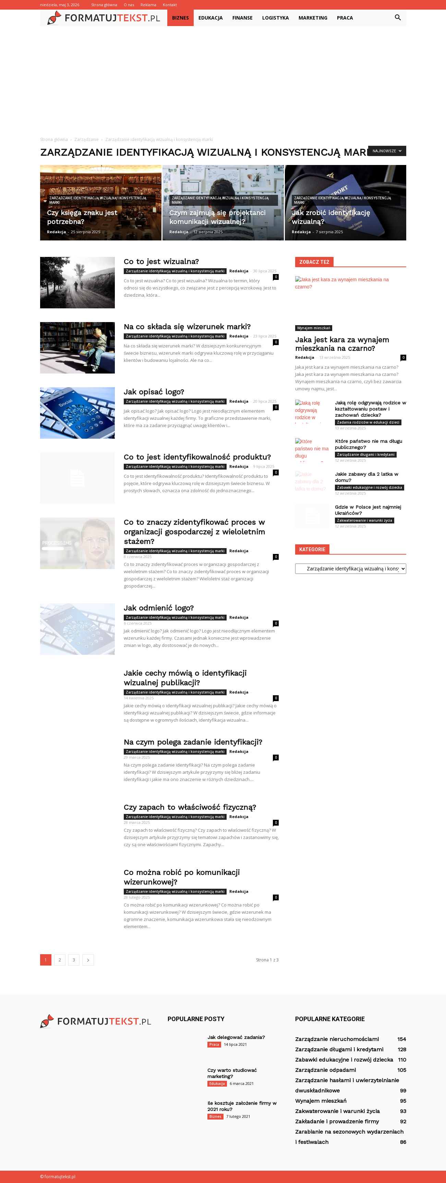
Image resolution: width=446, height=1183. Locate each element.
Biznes (180, 17)
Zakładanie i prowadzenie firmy (337, 1121)
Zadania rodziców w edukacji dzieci (368, 422)
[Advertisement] (223, 77)
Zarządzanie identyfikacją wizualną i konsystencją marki (97, 200)
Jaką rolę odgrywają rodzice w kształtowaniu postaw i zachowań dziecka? (370, 409)
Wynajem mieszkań (313, 328)
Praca (345, 17)
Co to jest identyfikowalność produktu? (197, 457)
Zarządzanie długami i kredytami (366, 454)
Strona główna (104, 4)
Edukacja (210, 17)
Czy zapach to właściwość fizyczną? (190, 807)
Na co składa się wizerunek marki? (187, 326)
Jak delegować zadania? (236, 1037)
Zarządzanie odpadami (325, 1070)
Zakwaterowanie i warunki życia (364, 520)
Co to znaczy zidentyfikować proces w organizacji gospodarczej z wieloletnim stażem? (194, 532)
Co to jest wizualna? (161, 261)
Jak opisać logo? (154, 392)
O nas (129, 4)
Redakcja (56, 231)
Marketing (313, 17)
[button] (398, 18)
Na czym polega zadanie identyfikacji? (193, 742)
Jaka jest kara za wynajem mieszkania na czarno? (342, 344)
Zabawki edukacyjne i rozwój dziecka (369, 487)
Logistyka (275, 17)
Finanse (242, 17)
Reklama (148, 4)
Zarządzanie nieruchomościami (337, 1039)
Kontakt (170, 4)
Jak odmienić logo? (159, 608)
